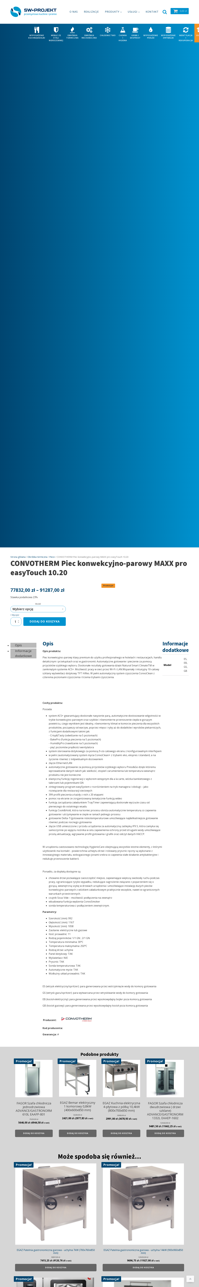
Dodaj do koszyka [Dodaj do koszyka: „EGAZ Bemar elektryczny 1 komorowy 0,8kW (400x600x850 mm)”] (77, 1129)
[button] (180, 9)
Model (38, 600)
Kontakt (152, 10)
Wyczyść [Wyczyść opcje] (15, 611)
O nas (74, 10)
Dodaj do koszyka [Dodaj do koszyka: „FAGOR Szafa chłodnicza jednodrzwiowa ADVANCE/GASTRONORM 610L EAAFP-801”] (33, 1129)
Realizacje (91, 10)
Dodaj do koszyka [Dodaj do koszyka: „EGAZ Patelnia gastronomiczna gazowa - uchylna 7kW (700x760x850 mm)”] (55, 1264)
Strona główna (18, 553)
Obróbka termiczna (37, 553)
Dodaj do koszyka (45, 618)
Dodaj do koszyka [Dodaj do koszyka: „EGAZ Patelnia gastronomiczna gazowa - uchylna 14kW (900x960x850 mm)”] (143, 1264)
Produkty (112, 10)
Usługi (132, 10)
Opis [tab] (18, 642)
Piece (52, 553)
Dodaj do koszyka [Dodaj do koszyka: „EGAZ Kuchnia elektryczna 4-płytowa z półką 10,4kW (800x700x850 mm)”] (121, 1129)
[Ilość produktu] (16, 618)
